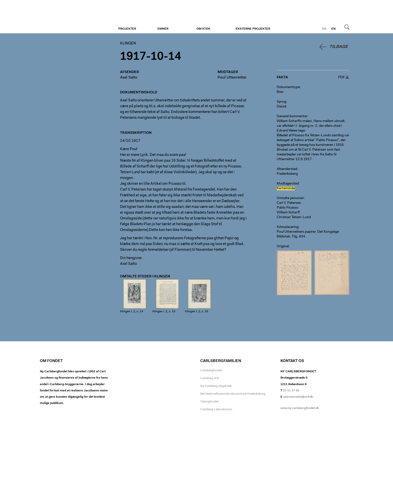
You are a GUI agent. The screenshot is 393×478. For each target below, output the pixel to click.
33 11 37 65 (291, 390)
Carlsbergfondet (211, 370)
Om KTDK (203, 28)
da (324, 28)
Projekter (127, 28)
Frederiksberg (287, 174)
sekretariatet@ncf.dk (298, 396)
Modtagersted (288, 184)
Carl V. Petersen (289, 203)
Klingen (70, 17)
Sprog (281, 102)
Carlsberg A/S (209, 378)
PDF (341, 77)
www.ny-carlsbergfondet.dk (299, 408)
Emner (162, 28)
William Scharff (288, 212)
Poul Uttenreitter (232, 78)
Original (283, 246)
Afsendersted (287, 169)
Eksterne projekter (253, 28)
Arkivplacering (288, 227)
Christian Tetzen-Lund (294, 217)
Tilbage (338, 47)
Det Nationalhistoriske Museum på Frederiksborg (232, 393)
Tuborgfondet (209, 401)
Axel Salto (128, 78)
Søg (347, 27)
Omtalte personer (290, 198)
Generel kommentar (292, 116)
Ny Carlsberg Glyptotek (216, 386)
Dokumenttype (288, 87)
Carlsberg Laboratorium (216, 409)
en (333, 28)
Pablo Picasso (287, 208)
